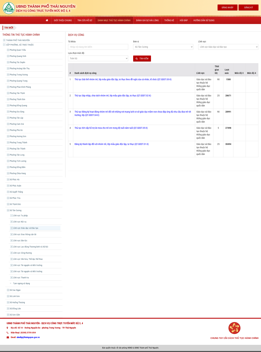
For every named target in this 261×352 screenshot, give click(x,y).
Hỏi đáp (184, 20)
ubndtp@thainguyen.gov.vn (28, 337)
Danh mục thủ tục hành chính (114, 20)
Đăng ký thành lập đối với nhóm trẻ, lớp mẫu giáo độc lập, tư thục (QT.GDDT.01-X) (112, 144)
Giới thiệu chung (63, 20)
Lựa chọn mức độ (76, 53)
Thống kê (169, 20)
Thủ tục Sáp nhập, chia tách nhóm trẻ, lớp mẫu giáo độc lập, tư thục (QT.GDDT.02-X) (113, 95)
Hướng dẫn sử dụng (203, 20)
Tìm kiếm (142, 59)
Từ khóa (72, 41)
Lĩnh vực (202, 41)
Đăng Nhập (227, 7)
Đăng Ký (248, 7)
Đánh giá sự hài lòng (147, 20)
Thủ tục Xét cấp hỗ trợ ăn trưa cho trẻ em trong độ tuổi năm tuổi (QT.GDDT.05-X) (111, 128)
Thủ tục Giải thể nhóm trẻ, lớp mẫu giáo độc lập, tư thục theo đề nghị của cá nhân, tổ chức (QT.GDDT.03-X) (123, 79)
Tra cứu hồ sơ (84, 20)
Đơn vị (136, 41)
